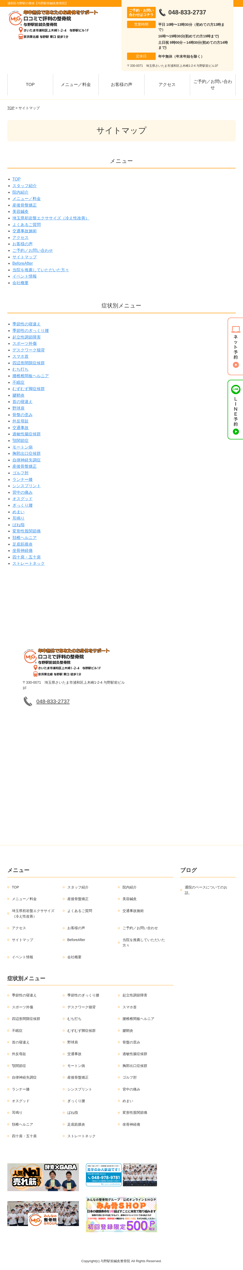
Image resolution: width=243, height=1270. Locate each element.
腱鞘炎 (18, 395)
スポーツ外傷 (24, 343)
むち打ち (20, 369)
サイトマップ (24, 257)
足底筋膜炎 (22, 544)
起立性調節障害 (26, 337)
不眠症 (18, 382)
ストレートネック (28, 563)
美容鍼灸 (20, 211)
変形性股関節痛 (26, 531)
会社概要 (20, 283)
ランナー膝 (22, 479)
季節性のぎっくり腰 (30, 330)
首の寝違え (22, 401)
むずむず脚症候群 (28, 389)
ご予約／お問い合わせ (212, 84)
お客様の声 (121, 84)
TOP (30, 84)
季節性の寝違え (26, 324)
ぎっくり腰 (22, 505)
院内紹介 (20, 192)
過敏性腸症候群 (26, 434)
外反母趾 (20, 421)
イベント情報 (24, 276)
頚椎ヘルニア (24, 538)
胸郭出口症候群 (26, 453)
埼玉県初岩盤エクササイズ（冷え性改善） (50, 218)
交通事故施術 (24, 231)
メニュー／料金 (76, 84)
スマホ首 (20, 356)
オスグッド (22, 499)
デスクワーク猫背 (28, 350)
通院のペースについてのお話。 (206, 890)
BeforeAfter (22, 263)
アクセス (167, 84)
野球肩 (18, 408)
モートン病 (22, 447)
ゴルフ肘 (20, 473)
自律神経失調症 (26, 460)
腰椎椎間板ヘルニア (30, 376)
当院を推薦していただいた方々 (40, 270)
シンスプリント (26, 486)
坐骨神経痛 (22, 550)
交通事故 (20, 428)
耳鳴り (18, 518)
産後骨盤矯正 (24, 205)
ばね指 (18, 525)
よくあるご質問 (26, 224)
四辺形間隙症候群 (28, 363)
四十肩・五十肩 (26, 557)
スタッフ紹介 (24, 186)
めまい (18, 512)
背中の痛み (22, 492)
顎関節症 (20, 440)
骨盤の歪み (22, 415)
